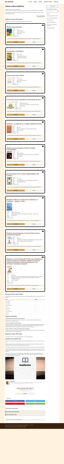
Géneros (35, 1)
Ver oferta (15, 42)
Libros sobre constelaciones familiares (52, 25)
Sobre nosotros (7, 426)
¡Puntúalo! (25, 393)
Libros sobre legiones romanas (11, 414)
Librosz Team (12, 381)
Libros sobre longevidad (51, 22)
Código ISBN (56, 1)
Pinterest (15, 403)
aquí (33, 326)
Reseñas (40, 1)
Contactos (24, 426)
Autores (30, 1)
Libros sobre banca (50, 20)
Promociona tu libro (13, 426)
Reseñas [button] (34, 42)
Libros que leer (52, 6)
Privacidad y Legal (20, 426)
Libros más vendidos (48, 1)
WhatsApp (35, 403)
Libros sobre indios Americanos (52, 15)
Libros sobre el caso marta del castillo (12, 411)
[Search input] (52, 11)
